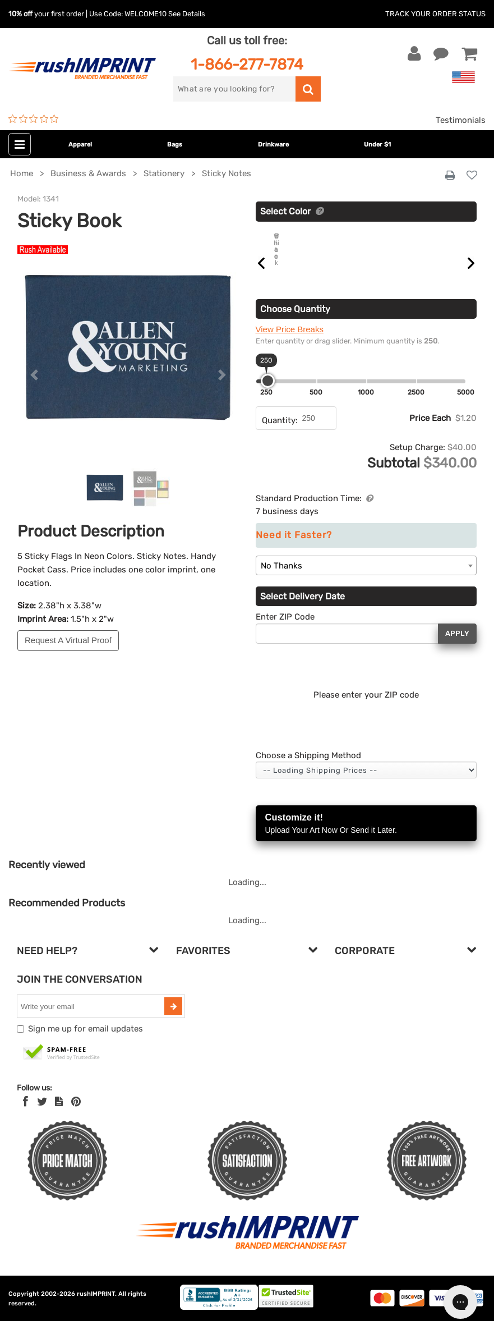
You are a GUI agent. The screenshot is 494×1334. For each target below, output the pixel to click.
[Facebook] (25, 1114)
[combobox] (366, 578)
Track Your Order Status (435, 14)
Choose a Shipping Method (308, 768)
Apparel (80, 144)
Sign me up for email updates (85, 1042)
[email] (92, 1019)
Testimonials (461, 120)
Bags (174, 144)
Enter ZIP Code (285, 630)
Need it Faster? (294, 548)
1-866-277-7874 (247, 64)
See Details (186, 14)
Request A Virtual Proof (68, 640)
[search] (234, 89)
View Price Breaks (290, 342)
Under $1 (377, 144)
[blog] (59, 1114)
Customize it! (366, 837)
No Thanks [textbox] (281, 579)
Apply (457, 646)
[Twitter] (42, 1114)
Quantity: (280, 433)
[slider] (268, 394)
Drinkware (273, 144)
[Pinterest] (76, 1114)
